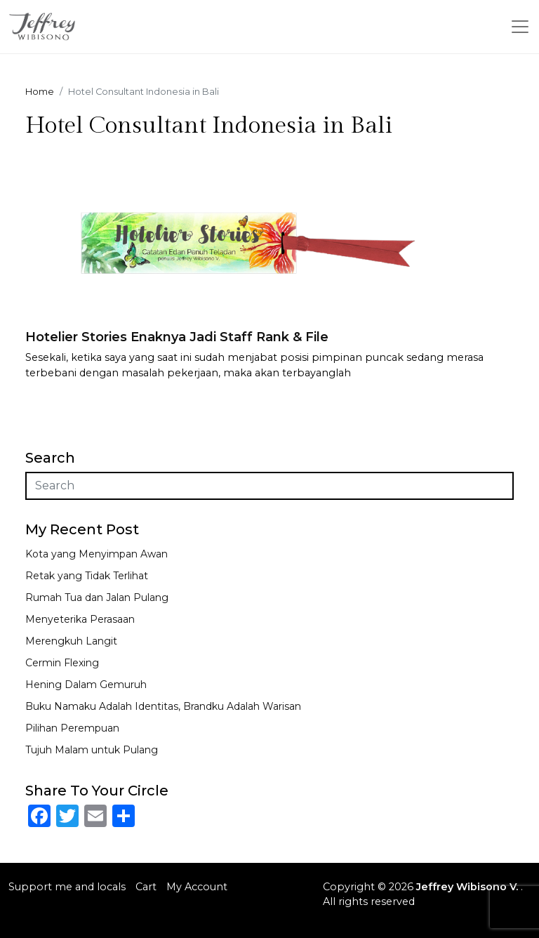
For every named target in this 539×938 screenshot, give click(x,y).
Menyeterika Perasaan (80, 619)
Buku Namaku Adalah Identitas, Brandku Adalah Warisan (163, 706)
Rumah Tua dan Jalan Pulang (96, 597)
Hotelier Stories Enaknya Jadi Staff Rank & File (176, 337)
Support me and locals (67, 886)
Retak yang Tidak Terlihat (86, 575)
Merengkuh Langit (71, 641)
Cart (146, 886)
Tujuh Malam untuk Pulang (91, 750)
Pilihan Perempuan (72, 728)
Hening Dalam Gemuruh (86, 684)
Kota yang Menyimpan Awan (96, 554)
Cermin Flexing (62, 662)
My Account (196, 886)
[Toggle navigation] (520, 26)
